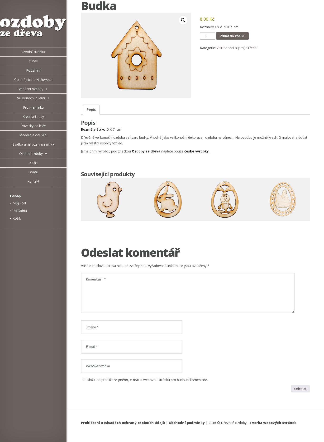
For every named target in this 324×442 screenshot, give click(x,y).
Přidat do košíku (232, 36)
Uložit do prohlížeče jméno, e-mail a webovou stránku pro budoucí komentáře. (147, 385)
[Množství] (207, 36)
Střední (251, 48)
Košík (17, 218)
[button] (183, 20)
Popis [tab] (91, 109)
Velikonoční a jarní (230, 48)
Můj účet (19, 203)
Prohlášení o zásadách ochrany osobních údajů (123, 428)
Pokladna (20, 210)
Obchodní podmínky (187, 428)
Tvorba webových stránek (273, 428)
